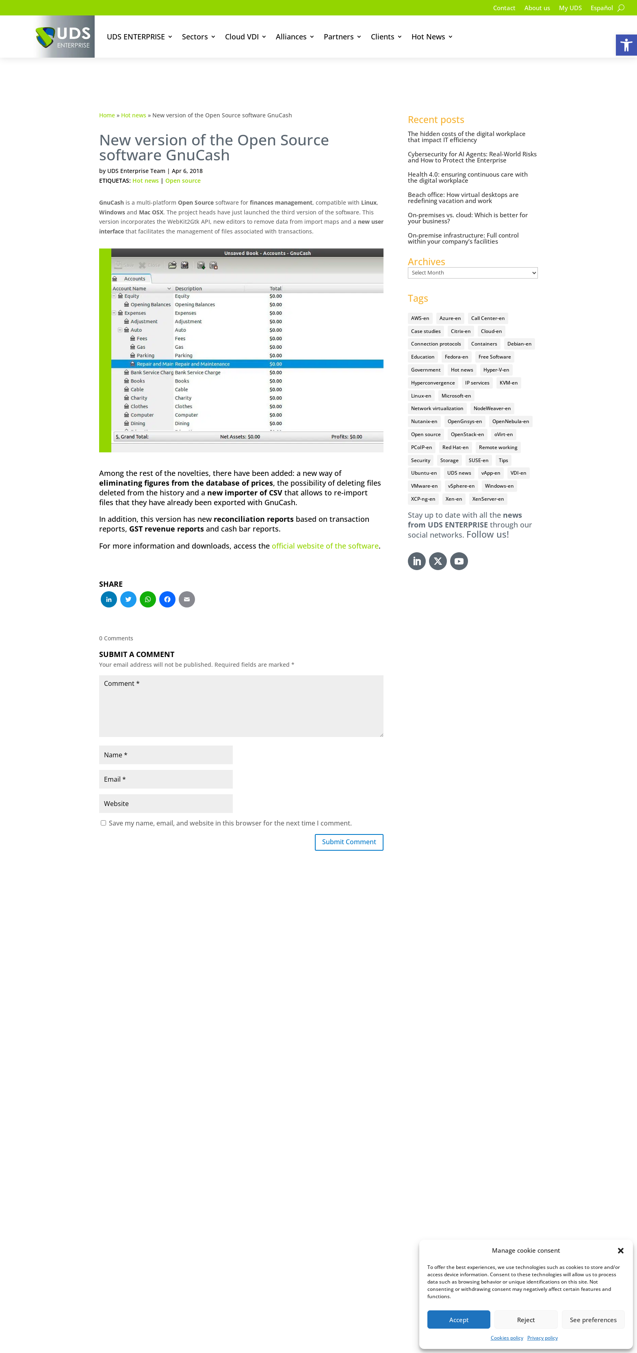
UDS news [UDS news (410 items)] (459, 453)
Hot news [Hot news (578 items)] (462, 349)
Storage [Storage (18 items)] (449, 440)
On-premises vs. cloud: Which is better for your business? (468, 198)
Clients (382, 36)
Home (107, 95)
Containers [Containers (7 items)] (484, 324)
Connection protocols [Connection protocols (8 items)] (436, 324)
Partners (339, 36)
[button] (626, 45)
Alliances (291, 36)
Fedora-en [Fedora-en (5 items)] (456, 337)
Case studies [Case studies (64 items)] (426, 311)
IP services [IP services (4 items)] (477, 362)
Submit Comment (344, 823)
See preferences (593, 1320)
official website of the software (325, 526)
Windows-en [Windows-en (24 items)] (499, 466)
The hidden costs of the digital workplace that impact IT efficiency (467, 117)
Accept (459, 1320)
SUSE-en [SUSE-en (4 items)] (479, 440)
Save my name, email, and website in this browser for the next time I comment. (230, 803)
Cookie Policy (347, 1340)
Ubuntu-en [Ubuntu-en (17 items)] (424, 453)
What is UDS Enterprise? (196, 1143)
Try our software (185, 1189)
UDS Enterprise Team (136, 151)
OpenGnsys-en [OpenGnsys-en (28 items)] (465, 401)
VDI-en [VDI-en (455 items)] (518, 453)
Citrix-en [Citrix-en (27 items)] (461, 311)
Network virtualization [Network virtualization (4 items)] (437, 388)
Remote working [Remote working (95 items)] (498, 427)
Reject (526, 1320)
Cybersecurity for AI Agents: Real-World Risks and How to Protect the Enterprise (472, 137)
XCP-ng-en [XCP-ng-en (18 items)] (423, 478)
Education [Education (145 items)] (423, 337)
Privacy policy (542, 1337)
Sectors (195, 36)
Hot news (133, 95)
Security (171, 1154)
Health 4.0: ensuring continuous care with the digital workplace (468, 158)
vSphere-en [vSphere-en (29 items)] (461, 466)
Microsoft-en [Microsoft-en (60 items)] (456, 375)
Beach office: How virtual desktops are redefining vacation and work (463, 178)
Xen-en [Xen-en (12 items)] (454, 478)
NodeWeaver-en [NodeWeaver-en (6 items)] (492, 388)
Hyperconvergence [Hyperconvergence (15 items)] (433, 362)
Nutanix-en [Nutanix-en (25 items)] (424, 401)
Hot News (428, 36)
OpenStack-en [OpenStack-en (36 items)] (467, 414)
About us (532, 8)
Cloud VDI (242, 36)
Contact (498, 8)
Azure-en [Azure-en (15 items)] (450, 298)
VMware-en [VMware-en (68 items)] (424, 466)
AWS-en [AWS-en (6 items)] (420, 298)
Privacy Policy (299, 1340)
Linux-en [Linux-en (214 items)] (421, 375)
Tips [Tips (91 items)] (503, 440)
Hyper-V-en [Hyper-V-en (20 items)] (496, 349)
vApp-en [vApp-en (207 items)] (490, 453)
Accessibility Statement (409, 1340)
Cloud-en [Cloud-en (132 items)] (491, 311)
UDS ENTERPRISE (136, 36)
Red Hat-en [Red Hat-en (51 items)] (455, 427)
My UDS (567, 8)
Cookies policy (507, 1337)
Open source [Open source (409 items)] (426, 414)
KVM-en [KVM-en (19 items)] (509, 362)
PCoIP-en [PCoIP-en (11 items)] (421, 427)
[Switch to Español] (601, 9)
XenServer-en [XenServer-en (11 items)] (488, 478)
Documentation (183, 1178)
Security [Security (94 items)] (420, 440)
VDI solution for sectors (195, 1166)
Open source (183, 161)
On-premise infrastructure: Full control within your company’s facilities (463, 219)
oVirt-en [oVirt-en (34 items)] (503, 414)
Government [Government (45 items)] (426, 349)
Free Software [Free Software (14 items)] (495, 337)
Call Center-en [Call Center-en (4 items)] (488, 298)
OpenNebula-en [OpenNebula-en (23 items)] (510, 401)
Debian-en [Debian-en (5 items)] (519, 324)
